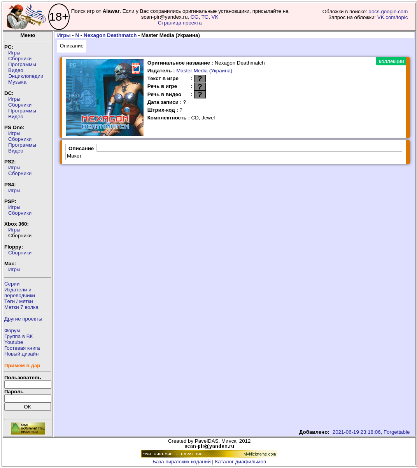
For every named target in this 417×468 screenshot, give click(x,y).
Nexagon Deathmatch (110, 35)
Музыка (17, 82)
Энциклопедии (25, 76)
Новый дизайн (21, 354)
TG (205, 17)
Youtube (13, 342)
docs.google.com (388, 11)
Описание (72, 46)
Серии (11, 284)
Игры (14, 53)
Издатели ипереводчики (19, 292)
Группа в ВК (18, 336)
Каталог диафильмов (240, 461)
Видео (15, 70)
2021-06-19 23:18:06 (357, 432)
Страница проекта (180, 23)
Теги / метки (18, 301)
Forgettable (397, 432)
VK (215, 17)
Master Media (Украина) (204, 71)
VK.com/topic (392, 17)
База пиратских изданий (181, 461)
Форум (12, 330)
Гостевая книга (22, 348)
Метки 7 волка (21, 307)
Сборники (20, 58)
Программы (22, 64)
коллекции (391, 61)
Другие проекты (23, 319)
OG (195, 17)
